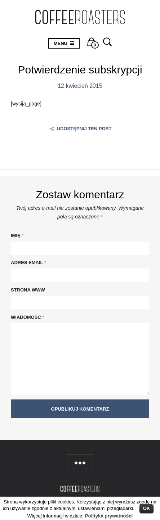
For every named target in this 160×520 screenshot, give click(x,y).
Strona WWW (28, 290)
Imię (17, 235)
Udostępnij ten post (81, 128)
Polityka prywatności (109, 516)
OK (146, 508)
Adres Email (28, 262)
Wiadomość (27, 317)
